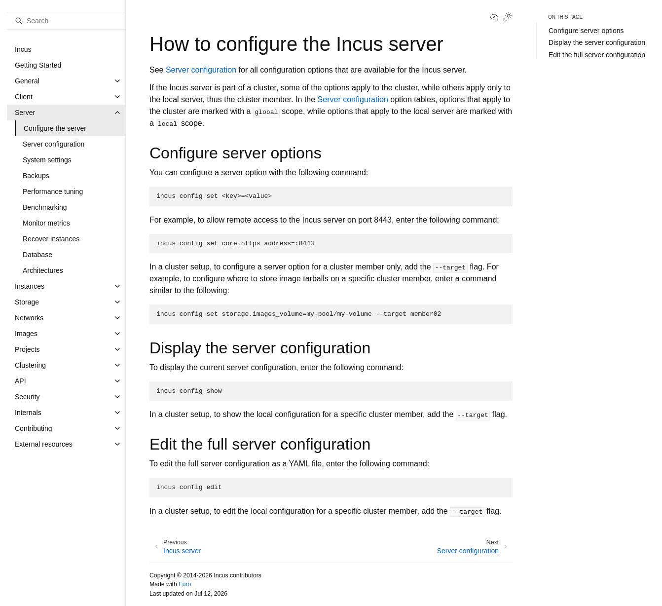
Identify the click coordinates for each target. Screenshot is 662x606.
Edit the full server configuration (597, 55)
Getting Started (38, 65)
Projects (27, 349)
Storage (27, 302)
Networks (29, 318)
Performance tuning (53, 191)
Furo (185, 584)
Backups (36, 176)
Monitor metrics (46, 223)
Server (25, 112)
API (20, 381)
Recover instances (51, 239)
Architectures (43, 270)
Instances (29, 286)
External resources (44, 444)
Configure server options (586, 31)
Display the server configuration (597, 42)
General (27, 81)
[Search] (66, 21)
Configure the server (55, 128)
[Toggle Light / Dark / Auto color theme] (508, 18)
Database (37, 255)
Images (26, 334)
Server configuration (53, 144)
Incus (23, 49)
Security (27, 397)
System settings (47, 160)
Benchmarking (45, 207)
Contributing (33, 428)
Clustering (30, 365)
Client (24, 97)
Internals (28, 413)
